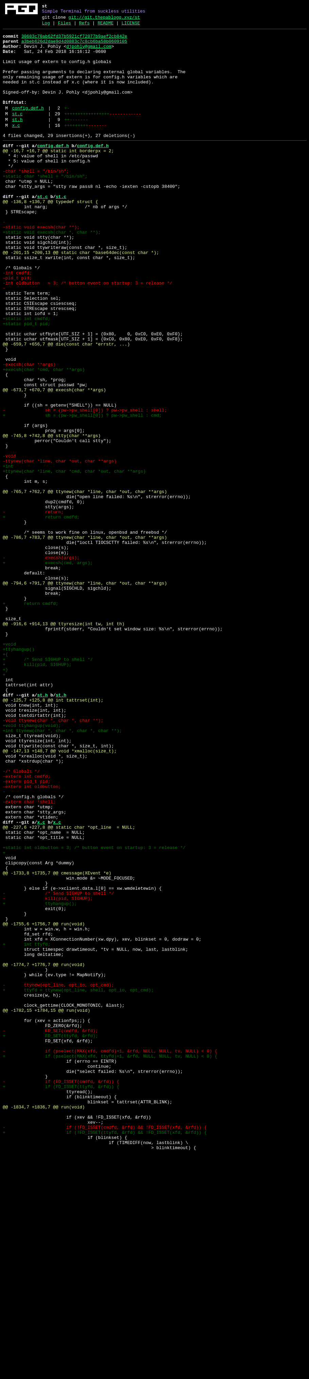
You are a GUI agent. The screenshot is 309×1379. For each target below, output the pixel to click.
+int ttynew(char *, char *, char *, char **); (62, 871)
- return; (33, 609)
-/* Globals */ (21, 920)
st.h (17, 140)
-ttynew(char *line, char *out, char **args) (59, 548)
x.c (16, 147)
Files (64, 26)
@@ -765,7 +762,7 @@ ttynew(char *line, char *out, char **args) (85, 584)
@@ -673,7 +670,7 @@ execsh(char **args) (54, 462)
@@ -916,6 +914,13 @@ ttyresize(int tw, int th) (64, 743)
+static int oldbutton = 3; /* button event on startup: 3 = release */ (94, 1011)
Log (46, 26)
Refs (84, 26)
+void (9, 767)
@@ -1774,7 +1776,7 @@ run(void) (44, 1152)
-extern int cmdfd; (26, 926)
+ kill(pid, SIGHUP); (37, 792)
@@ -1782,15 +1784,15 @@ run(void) (46, 1207)
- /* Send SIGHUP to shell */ (58, 1066)
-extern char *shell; (29, 956)
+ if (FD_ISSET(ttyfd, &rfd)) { (61, 1298)
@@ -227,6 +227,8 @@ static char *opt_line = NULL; (69, 987)
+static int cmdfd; (26, 377)
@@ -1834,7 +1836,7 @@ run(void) (44, 1323)
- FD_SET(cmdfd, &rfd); (50, 1231)
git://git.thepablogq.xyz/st (104, 19)
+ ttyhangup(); (40, 1079)
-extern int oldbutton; (32, 938)
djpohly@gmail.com (88, 53)
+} (5, 798)
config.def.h (28, 126)
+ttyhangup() (19, 773)
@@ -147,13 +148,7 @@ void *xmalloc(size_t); (59, 895)
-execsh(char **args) (29, 432)
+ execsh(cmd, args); (48, 670)
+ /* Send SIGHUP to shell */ (48, 786)
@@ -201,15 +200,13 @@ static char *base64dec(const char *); (81, 297)
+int (8, 554)
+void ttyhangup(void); (32, 865)
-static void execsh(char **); (41, 267)
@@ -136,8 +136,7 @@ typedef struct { (50, 236)
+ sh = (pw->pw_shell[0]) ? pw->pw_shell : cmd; (82, 493)
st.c (17, 133)
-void (9, 541)
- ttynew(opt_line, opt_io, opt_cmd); (58, 1176)
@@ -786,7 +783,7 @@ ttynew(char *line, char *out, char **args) (85, 639)
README (105, 26)
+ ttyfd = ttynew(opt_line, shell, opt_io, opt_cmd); (78, 1182)
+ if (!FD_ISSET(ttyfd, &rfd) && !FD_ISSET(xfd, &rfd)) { (105, 1353)
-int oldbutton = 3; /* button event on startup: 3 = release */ (87, 334)
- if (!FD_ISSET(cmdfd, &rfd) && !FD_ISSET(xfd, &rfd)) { (105, 1347)
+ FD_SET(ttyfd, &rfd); (50, 1237)
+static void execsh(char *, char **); (52, 273)
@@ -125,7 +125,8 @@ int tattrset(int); (53, 834)
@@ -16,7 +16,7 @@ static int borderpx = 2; (58, 175)
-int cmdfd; (17, 322)
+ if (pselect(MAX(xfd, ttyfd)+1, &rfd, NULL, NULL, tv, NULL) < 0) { (110, 1262)
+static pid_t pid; (26, 383)
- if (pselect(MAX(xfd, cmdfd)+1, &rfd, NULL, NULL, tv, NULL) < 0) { (110, 1256)
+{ (5, 779)
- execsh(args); (41, 664)
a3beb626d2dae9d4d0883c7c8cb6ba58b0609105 (74, 46)
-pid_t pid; (17, 328)
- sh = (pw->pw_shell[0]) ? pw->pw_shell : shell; (85, 487)
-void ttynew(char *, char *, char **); (53, 859)
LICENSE (131, 26)
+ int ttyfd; (26, 1127)
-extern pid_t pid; (26, 932)
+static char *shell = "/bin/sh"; (45, 206)
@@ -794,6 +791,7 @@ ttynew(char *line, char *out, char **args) (85, 694)
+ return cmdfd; (41, 615)
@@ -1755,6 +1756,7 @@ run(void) (44, 1103)
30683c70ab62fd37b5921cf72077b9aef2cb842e (74, 40)
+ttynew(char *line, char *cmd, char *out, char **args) (74, 560)
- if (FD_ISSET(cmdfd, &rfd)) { (61, 1292)
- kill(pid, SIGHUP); (48, 1072)
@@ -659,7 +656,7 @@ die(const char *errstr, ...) (66, 407)
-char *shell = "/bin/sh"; (36, 200)
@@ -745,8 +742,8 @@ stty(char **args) (52, 517)
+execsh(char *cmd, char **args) (44, 438)
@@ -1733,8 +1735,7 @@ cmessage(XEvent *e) (57, 1042)
